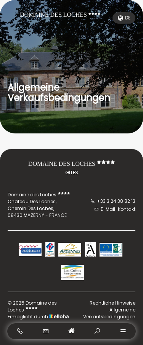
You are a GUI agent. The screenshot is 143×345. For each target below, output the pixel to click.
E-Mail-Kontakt (114, 209)
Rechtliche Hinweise (112, 303)
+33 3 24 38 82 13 (112, 201)
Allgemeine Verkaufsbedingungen (109, 313)
